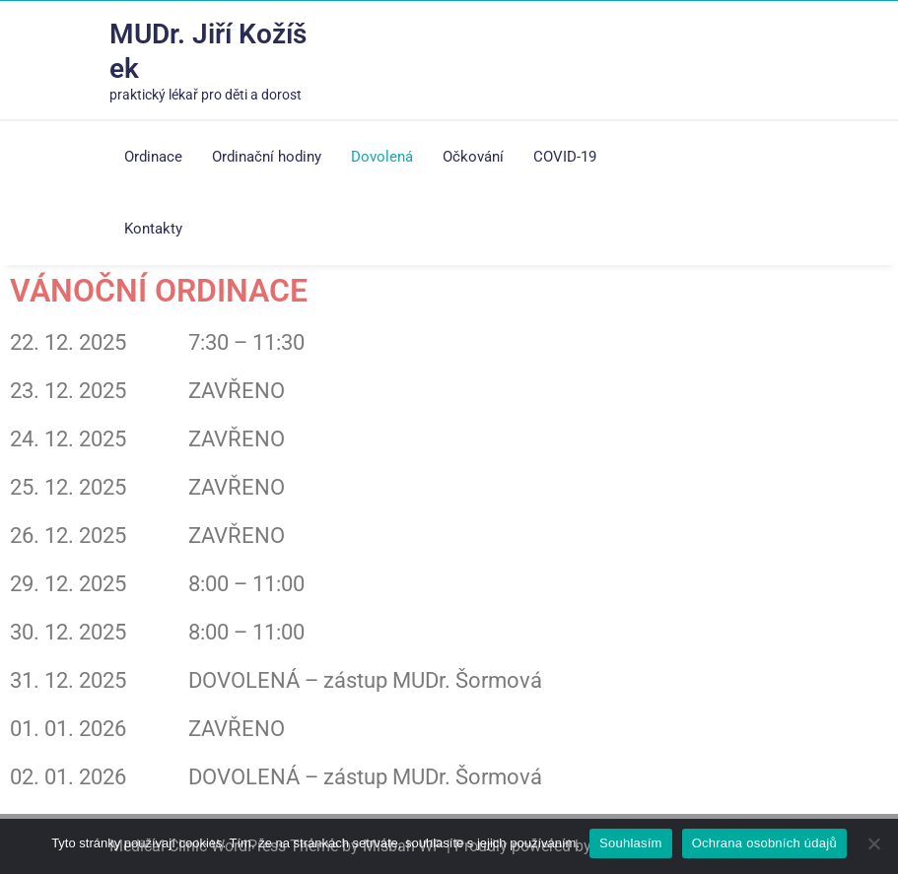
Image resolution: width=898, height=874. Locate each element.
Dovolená (382, 157)
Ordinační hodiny (266, 157)
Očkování (473, 157)
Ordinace (153, 157)
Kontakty (153, 228)
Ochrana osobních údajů (764, 843)
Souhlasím (630, 843)
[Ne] (873, 843)
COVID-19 (564, 157)
